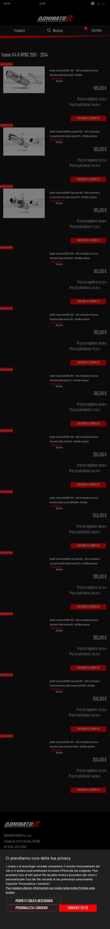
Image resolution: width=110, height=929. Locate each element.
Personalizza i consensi (32, 908)
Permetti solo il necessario (34, 901)
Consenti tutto (78, 908)
